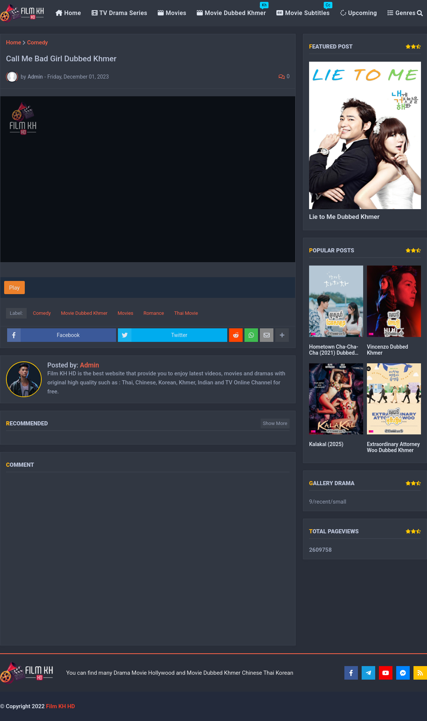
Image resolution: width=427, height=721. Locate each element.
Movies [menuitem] (172, 13)
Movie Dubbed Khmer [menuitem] (233, 9)
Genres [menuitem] (402, 13)
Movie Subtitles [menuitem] (304, 9)
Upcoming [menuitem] (358, 13)
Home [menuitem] (68, 13)
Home (13, 43)
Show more (275, 423)
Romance (153, 313)
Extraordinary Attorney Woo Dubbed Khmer (393, 447)
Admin (89, 365)
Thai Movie (186, 313)
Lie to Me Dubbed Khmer (344, 216)
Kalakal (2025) (326, 444)
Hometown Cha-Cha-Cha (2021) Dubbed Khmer (333, 350)
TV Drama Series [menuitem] (120, 13)
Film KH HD (60, 706)
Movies (125, 313)
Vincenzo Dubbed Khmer (387, 350)
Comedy (37, 43)
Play (14, 287)
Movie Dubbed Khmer (84, 313)
